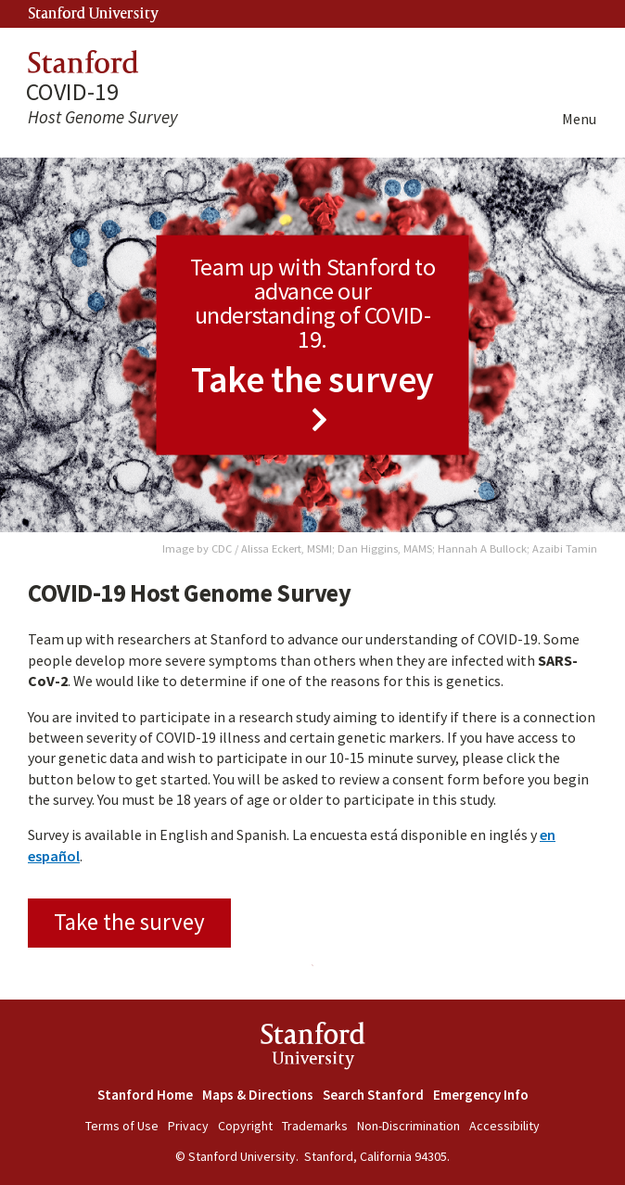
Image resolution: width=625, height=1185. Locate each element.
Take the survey (129, 922)
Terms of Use (122, 1125)
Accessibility (504, 1125)
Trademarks (315, 1125)
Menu (579, 118)
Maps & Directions (257, 1094)
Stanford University (93, 14)
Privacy (188, 1125)
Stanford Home (145, 1094)
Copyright (245, 1125)
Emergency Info (481, 1094)
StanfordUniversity (313, 1049)
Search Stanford (373, 1094)
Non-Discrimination (408, 1125)
